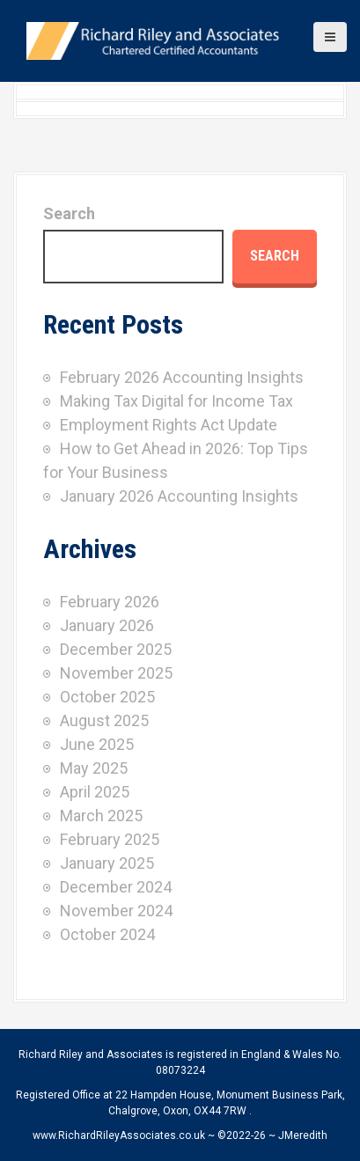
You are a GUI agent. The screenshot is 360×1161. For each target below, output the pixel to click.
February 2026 (109, 601)
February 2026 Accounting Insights (182, 377)
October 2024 (107, 934)
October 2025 (107, 696)
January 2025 (107, 863)
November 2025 (116, 673)
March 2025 (101, 815)
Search (69, 213)
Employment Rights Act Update (168, 424)
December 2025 (116, 649)
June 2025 (97, 744)
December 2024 (116, 887)
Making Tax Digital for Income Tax (176, 401)
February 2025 (109, 839)
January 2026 (107, 625)
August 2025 (104, 720)
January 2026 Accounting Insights (179, 496)
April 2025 (94, 792)
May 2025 (94, 768)
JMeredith (302, 1135)
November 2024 (116, 910)
